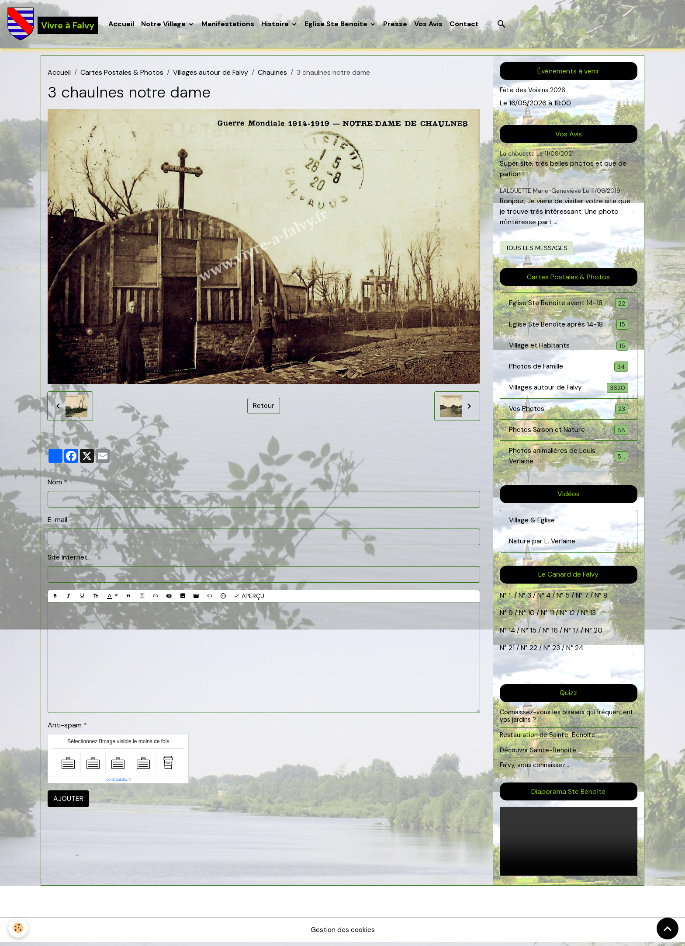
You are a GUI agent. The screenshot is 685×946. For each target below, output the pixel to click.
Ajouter (68, 799)
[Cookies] (18, 928)
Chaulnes (272, 73)
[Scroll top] (667, 928)
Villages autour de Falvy (210, 73)
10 (530, 616)
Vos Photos (568, 411)
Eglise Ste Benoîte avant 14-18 (568, 304)
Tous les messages (536, 248)
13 (593, 616)
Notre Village (165, 24)
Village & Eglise (532, 524)
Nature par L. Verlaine (543, 545)
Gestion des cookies (342, 933)
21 (512, 651)
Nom (55, 482)
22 (532, 651)
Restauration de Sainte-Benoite (548, 738)
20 (598, 634)
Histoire (276, 24)
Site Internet (67, 557)
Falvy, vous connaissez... (535, 769)
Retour (264, 406)
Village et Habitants (568, 347)
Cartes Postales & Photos (121, 73)
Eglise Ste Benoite (337, 24)
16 (555, 634)
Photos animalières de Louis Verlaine (568, 459)
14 (512, 634)
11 (551, 616)
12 (573, 616)
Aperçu (249, 596)
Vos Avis (429, 24)
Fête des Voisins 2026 (533, 91)
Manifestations (228, 24)
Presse (396, 24)
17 (576, 634)
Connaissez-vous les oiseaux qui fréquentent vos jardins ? (567, 719)
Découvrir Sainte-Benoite (538, 753)
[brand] (52, 24)
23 (556, 651)
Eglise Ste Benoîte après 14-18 (568, 325)
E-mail (57, 520)
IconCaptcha (116, 780)
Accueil (122, 24)
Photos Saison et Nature (568, 433)
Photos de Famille (568, 368)
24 (578, 651)
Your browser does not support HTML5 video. (568, 844)
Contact (464, 24)
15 (534, 634)
